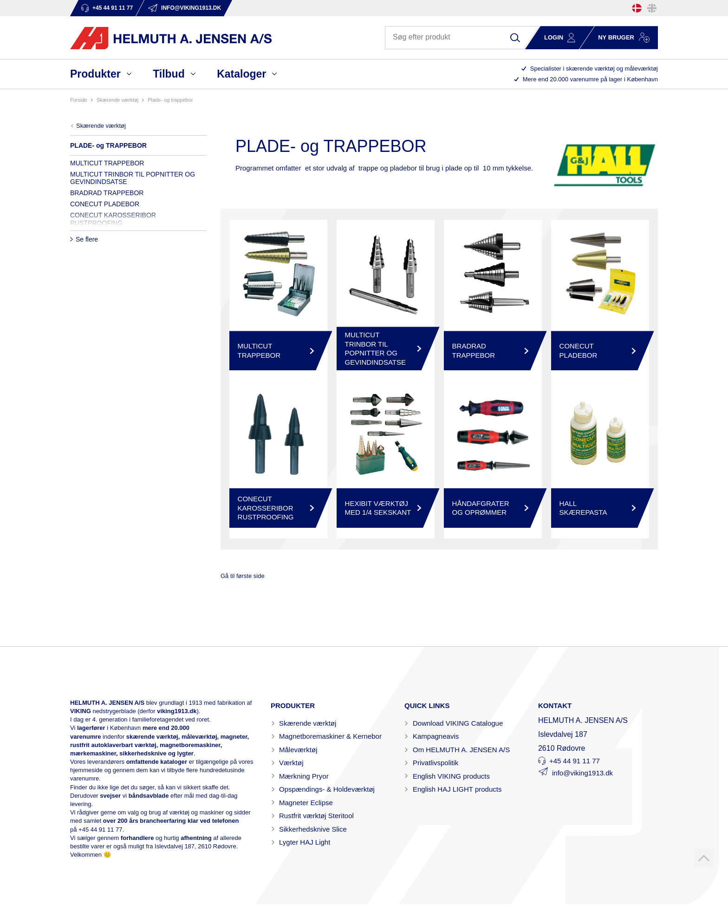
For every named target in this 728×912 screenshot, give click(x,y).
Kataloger (241, 74)
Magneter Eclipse (306, 803)
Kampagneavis (436, 736)
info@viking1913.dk (582, 773)
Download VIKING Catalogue (458, 723)
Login (553, 37)
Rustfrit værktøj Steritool (316, 816)
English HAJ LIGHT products (457, 789)
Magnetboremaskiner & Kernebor (330, 736)
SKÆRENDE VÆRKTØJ (117, 100)
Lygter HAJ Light (304, 842)
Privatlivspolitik (435, 763)
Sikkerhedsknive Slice (313, 829)
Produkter (95, 74)
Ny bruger (616, 37)
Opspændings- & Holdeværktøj (327, 789)
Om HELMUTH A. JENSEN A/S (461, 750)
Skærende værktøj (307, 723)
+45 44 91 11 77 (100, 829)
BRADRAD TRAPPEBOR (106, 193)
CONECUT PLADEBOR (104, 204)
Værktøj (291, 763)
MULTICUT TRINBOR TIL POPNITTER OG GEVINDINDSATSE (132, 178)
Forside (78, 100)
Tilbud (169, 74)
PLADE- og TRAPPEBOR (170, 100)
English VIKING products (451, 776)
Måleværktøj (298, 750)
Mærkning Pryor (304, 776)
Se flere (87, 239)
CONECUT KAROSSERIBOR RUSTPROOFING (113, 218)
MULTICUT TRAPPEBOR (107, 163)
